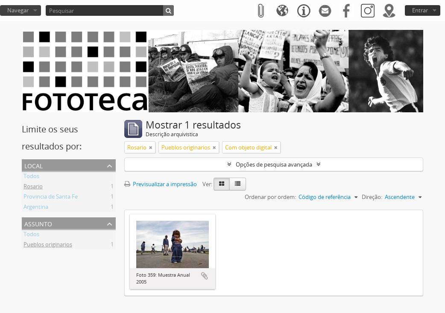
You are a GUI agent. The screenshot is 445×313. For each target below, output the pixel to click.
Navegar (18, 10)
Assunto (38, 223)
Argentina (35, 208)
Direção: (372, 197)
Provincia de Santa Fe (50, 198)
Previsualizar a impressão (160, 184)
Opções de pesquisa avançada (274, 164)
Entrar (420, 10)
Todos (31, 177)
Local (33, 165)
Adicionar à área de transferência (204, 276)
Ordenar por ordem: (270, 197)
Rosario (33, 187)
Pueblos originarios (47, 245)
